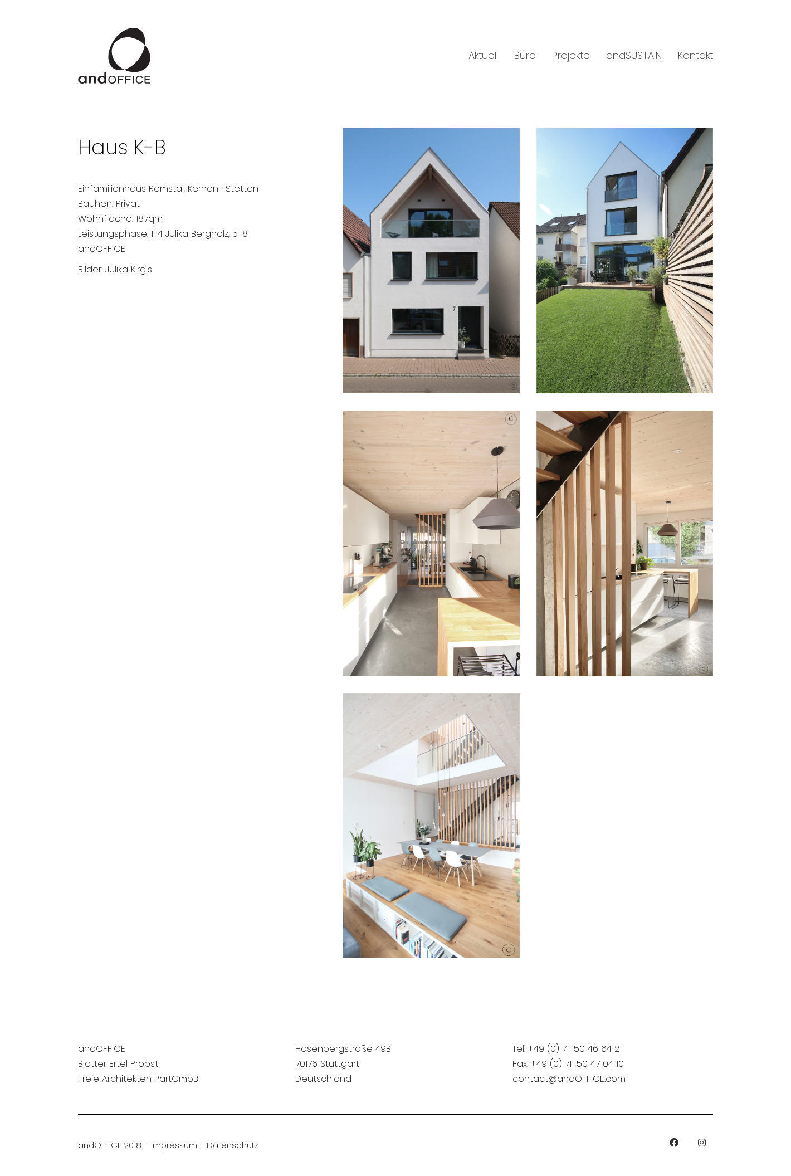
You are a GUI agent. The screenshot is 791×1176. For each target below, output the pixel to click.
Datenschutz (232, 1145)
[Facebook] (674, 1142)
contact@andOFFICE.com (569, 1078)
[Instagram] (702, 1142)
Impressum (174, 1145)
